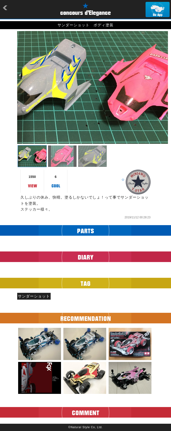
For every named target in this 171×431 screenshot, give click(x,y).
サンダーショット (34, 296)
